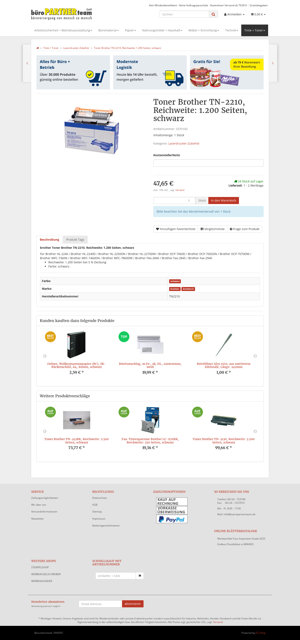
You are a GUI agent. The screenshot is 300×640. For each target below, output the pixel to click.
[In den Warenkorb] (223, 200)
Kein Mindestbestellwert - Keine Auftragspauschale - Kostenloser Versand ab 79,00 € (198, 5)
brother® (188, 288)
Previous (45, 356)
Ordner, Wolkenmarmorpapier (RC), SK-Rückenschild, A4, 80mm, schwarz (76, 365)
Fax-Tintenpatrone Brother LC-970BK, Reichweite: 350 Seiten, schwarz (150, 440)
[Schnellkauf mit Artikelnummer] (115, 575)
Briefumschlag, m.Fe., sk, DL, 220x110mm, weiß (150, 365)
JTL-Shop (261, 633)
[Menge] (174, 200)
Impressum (98, 518)
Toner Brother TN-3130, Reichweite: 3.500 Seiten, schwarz (224, 440)
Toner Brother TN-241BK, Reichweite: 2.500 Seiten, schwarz (76, 440)
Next (255, 356)
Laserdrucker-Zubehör (184, 143)
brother (174, 288)
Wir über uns (38, 504)
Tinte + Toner (254, 30)
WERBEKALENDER (41, 581)
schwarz (175, 281)
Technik (231, 30)
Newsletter (37, 518)
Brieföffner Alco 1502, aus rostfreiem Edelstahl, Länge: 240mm (223, 365)
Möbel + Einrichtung (204, 30)
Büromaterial (108, 30)
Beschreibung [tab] (49, 239)
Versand (179, 190)
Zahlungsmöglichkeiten (44, 498)
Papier (130, 30)
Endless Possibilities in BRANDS (235, 544)
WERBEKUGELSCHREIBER (46, 574)
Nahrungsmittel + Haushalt (162, 30)
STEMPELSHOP (40, 567)
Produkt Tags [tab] (75, 239)
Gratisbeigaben (259, 5)
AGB (95, 504)
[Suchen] (184, 14)
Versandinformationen (44, 511)
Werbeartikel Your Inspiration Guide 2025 (241, 538)
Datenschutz (99, 498)
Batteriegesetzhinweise (106, 525)
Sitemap (97, 511)
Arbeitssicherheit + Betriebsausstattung (63, 30)
